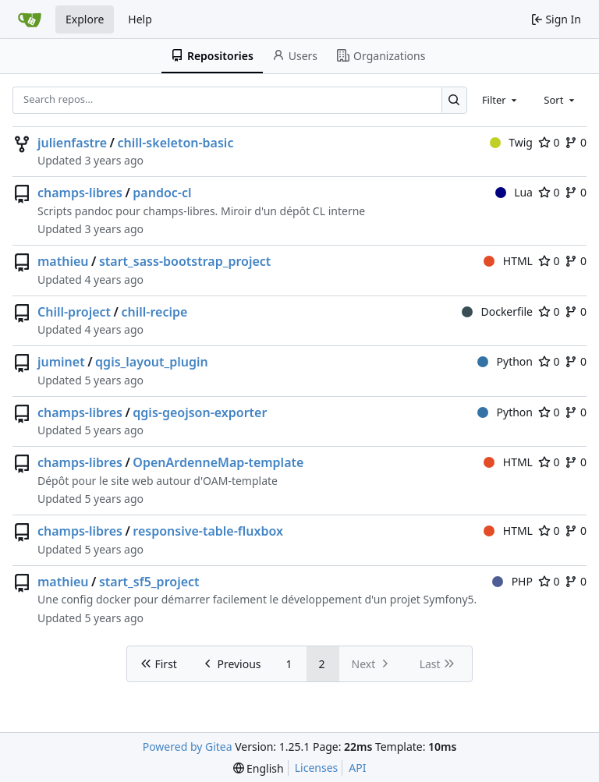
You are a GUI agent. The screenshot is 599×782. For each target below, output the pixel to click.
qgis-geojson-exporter (200, 412)
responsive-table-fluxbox (208, 531)
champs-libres (79, 192)
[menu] (258, 768)
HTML (508, 260)
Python (505, 361)
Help (140, 19)
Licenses (316, 767)
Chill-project (74, 312)
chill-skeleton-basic (175, 142)
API (357, 767)
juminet (61, 362)
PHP (512, 581)
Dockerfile (497, 311)
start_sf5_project (149, 581)
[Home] (29, 19)
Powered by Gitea (187, 746)
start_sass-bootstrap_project (185, 261)
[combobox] (501, 100)
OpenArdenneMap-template (218, 462)
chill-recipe (154, 312)
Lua (514, 192)
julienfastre (72, 142)
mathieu (63, 261)
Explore (85, 19)
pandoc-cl (162, 192)
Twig (511, 142)
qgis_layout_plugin (151, 362)
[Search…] (454, 100)
